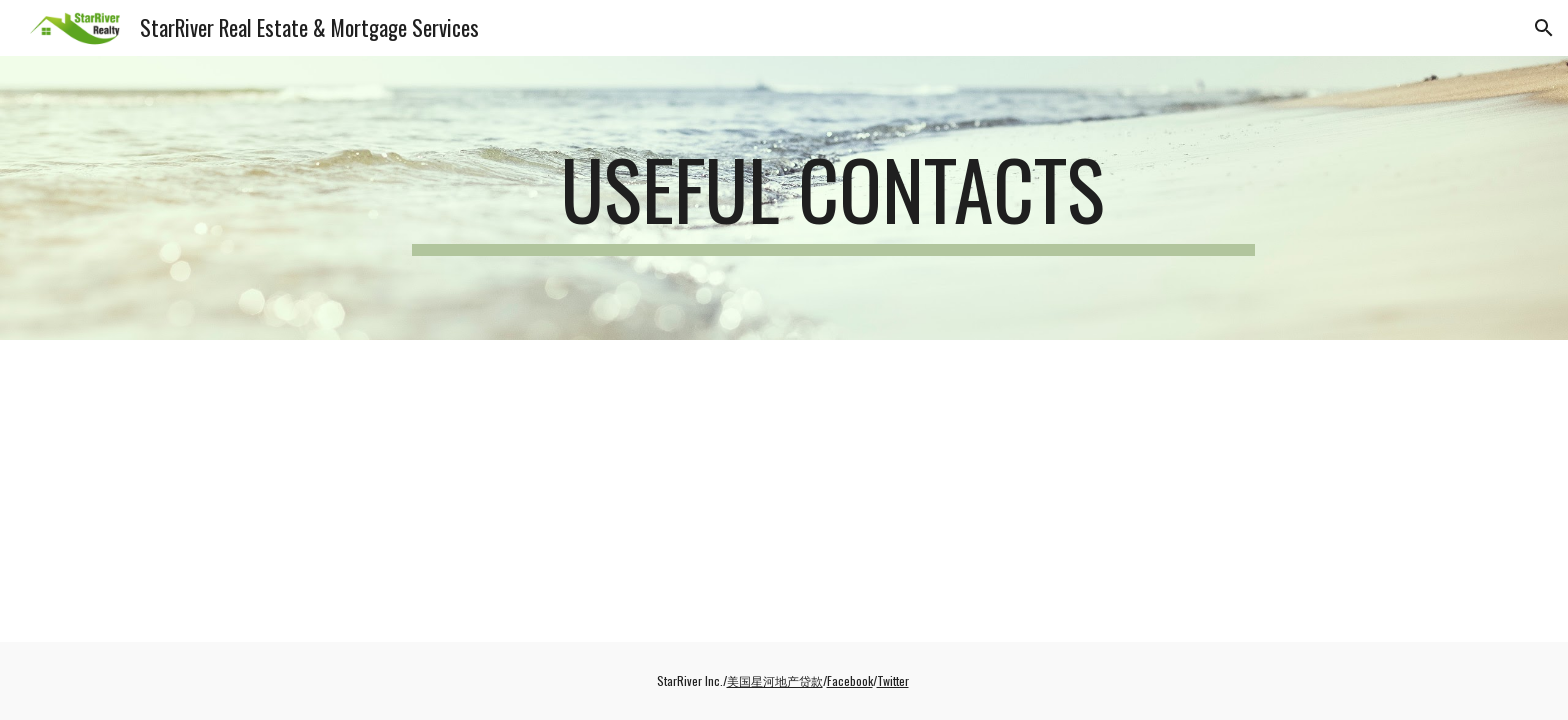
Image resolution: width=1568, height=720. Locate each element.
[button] (1544, 28)
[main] (833, 198)
